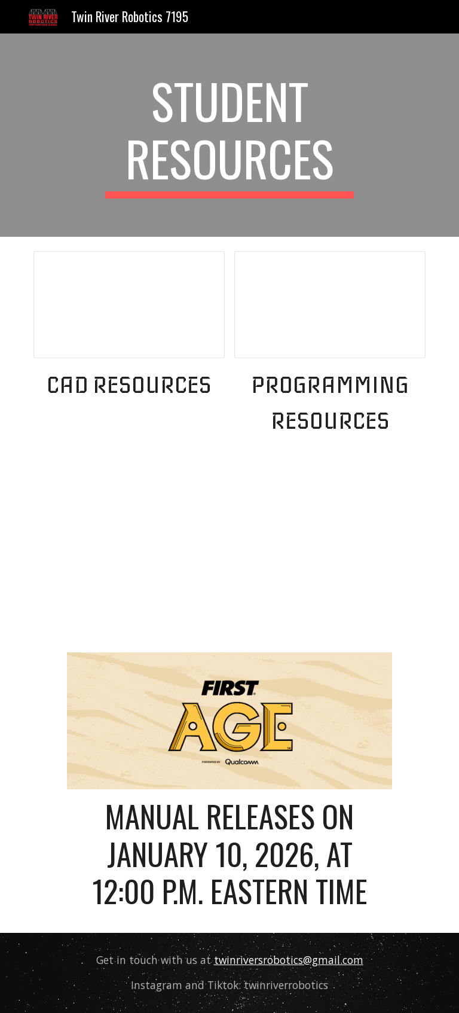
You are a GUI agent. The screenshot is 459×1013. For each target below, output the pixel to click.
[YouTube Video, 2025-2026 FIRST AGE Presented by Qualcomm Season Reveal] (229, 549)
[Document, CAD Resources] (128, 304)
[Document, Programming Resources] (329, 304)
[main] (229, 135)
